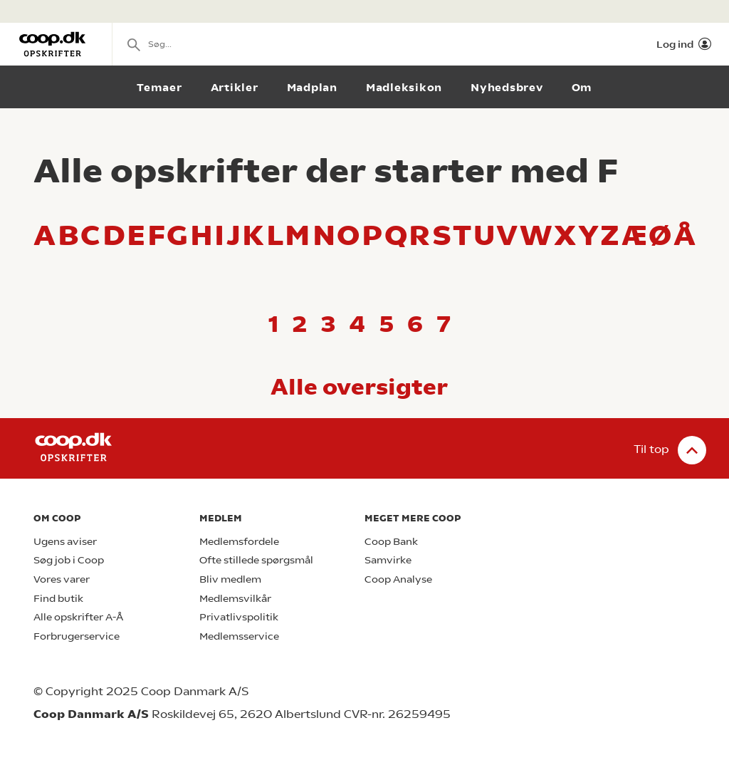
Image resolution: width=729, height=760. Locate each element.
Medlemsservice (239, 636)
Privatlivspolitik (238, 617)
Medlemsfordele (239, 542)
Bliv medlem (230, 579)
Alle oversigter (359, 386)
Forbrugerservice (76, 636)
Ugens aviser (65, 542)
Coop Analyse (398, 579)
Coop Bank (391, 542)
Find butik (58, 599)
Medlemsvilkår (235, 599)
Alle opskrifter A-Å (78, 617)
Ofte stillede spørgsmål (256, 560)
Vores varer (61, 579)
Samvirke (387, 560)
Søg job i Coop (68, 560)
